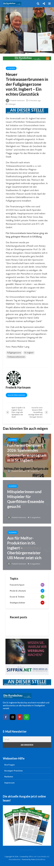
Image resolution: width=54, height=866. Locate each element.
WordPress (41, 859)
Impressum (9, 782)
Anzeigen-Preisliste (13, 770)
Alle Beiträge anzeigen (16, 395)
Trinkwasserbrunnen (16, 356)
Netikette (8, 776)
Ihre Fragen (9, 764)
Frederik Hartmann (15, 100)
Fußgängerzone (14, 352)
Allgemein (11, 68)
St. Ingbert (28, 352)
